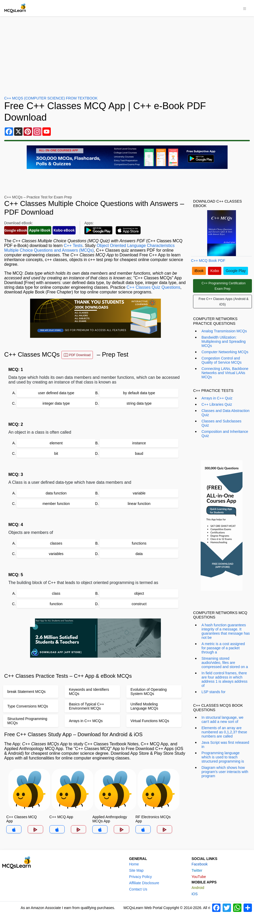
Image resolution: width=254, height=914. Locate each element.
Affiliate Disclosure (144, 883)
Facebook (199, 864)
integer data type (56, 403)
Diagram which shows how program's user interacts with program (224, 771)
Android (197, 888)
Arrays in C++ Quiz (216, 398)
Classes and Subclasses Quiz (221, 423)
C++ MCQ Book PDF (208, 260)
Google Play (236, 271)
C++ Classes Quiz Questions (153, 287)
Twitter (196, 870)
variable (139, 493)
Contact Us (138, 889)
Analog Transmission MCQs (224, 331)
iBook (199, 271)
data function (56, 493)
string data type (139, 403)
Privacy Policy (140, 877)
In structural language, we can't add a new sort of (222, 719)
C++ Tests (73, 245)
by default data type (139, 393)
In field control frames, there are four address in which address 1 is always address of (224, 679)
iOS (194, 894)
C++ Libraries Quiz (216, 404)
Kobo (214, 271)
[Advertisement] (127, 55)
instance (139, 443)
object (139, 593)
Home (134, 864)
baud (139, 453)
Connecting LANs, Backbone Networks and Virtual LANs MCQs (224, 373)
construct (139, 604)
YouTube (198, 877)
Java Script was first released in (225, 744)
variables (56, 554)
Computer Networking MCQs (224, 352)
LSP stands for (213, 692)
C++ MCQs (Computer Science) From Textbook (51, 98)
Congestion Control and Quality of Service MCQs (221, 360)
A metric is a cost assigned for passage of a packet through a (223, 648)
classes (56, 543)
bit (56, 453)
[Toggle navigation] (244, 8)
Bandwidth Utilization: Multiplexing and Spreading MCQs (223, 341)
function (56, 604)
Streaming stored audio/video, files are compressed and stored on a (224, 662)
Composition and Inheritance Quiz (224, 433)
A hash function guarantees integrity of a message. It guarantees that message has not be (225, 631)
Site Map (136, 870)
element (56, 443)
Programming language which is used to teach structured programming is (222, 757)
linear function (139, 504)
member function (56, 504)
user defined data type (56, 393)
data (139, 554)
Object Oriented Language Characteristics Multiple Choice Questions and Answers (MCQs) (89, 247)
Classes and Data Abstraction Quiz (225, 413)
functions (139, 543)
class (56, 593)
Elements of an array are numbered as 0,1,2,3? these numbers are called (224, 732)
